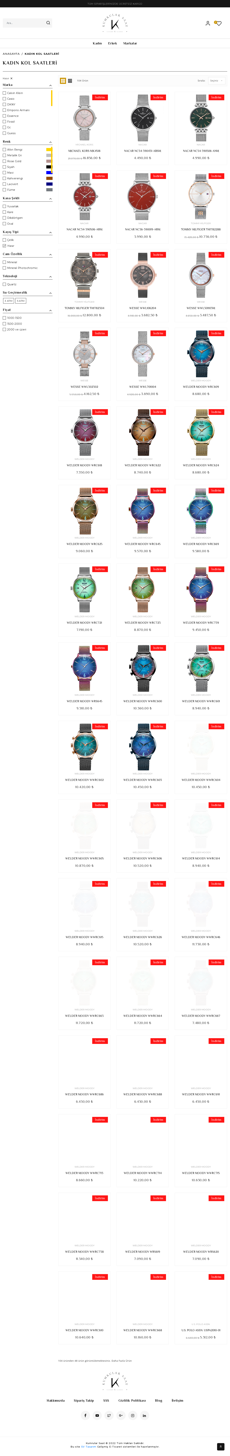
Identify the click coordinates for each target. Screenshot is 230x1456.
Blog (158, 1400)
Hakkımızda (56, 1400)
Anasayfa (11, 53)
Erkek (112, 43)
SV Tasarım (88, 1446)
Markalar (130, 43)
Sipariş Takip (84, 1400)
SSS (106, 1400)
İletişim (177, 1400)
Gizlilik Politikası (132, 1400)
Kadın (97, 43)
